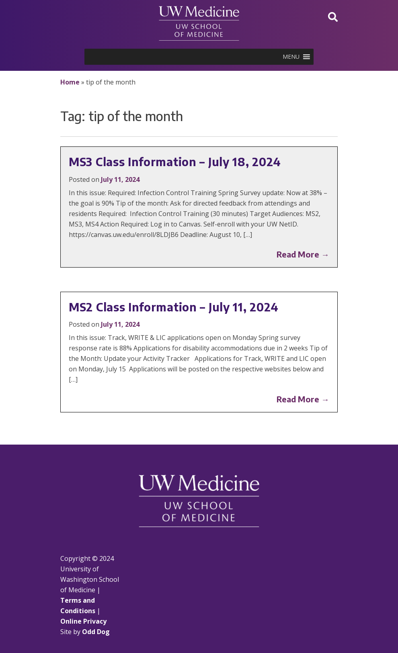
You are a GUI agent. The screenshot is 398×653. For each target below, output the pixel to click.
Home (70, 82)
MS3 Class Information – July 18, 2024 (175, 161)
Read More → (303, 254)
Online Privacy (83, 621)
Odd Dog (96, 631)
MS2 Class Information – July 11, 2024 (174, 307)
